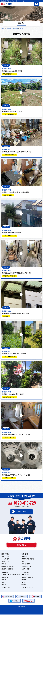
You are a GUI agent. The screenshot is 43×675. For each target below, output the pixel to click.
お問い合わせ (21, 545)
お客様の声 (4, 577)
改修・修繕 (25, 554)
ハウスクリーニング (7, 561)
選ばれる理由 (5, 554)
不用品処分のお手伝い (7, 566)
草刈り (23, 561)
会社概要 (24, 579)
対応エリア (25, 582)
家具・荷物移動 (26, 563)
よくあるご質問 (5, 587)
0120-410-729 (22, 503)
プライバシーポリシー (28, 587)
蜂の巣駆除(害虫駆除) (28, 559)
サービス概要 (5, 559)
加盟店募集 (4, 572)
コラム (3, 582)
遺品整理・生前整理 (7, 569)
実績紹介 (3, 579)
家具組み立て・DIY (27, 566)
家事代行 (3, 563)
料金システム (5, 556)
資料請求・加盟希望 (27, 577)
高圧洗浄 (24, 556)
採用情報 (24, 584)
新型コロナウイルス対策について (10, 574)
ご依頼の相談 (36, 4)
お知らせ (3, 584)
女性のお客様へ (26, 569)
